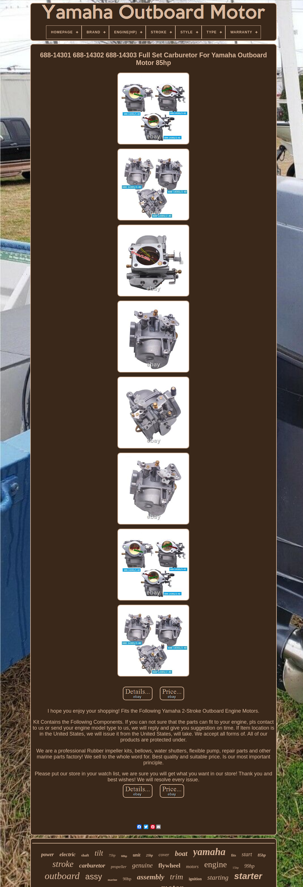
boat (181, 853)
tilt (99, 853)
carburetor (92, 865)
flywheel (169, 865)
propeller (119, 866)
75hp (112, 855)
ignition (195, 879)
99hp (249, 866)
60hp (124, 856)
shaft (85, 855)
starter (248, 876)
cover (164, 854)
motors (192, 866)
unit (136, 855)
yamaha (209, 851)
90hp (127, 879)
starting (217, 877)
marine (112, 879)
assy (93, 876)
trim (176, 876)
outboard (62, 876)
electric (68, 854)
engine (215, 864)
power (47, 854)
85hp (262, 855)
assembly (150, 877)
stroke (63, 864)
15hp (235, 867)
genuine (142, 865)
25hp (149, 855)
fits (233, 855)
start (247, 854)
